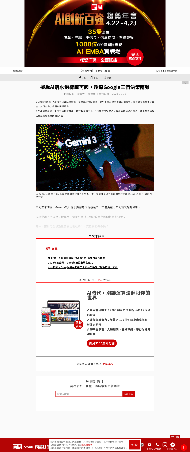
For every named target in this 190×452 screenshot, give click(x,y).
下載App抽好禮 (154, 448)
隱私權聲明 (87, 445)
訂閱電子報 (172, 448)
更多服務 (175, 437)
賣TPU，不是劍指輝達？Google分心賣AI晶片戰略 (76, 258)
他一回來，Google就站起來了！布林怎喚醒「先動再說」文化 (83, 267)
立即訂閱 (128, 393)
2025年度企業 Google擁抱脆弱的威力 (70, 262)
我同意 (134, 445)
